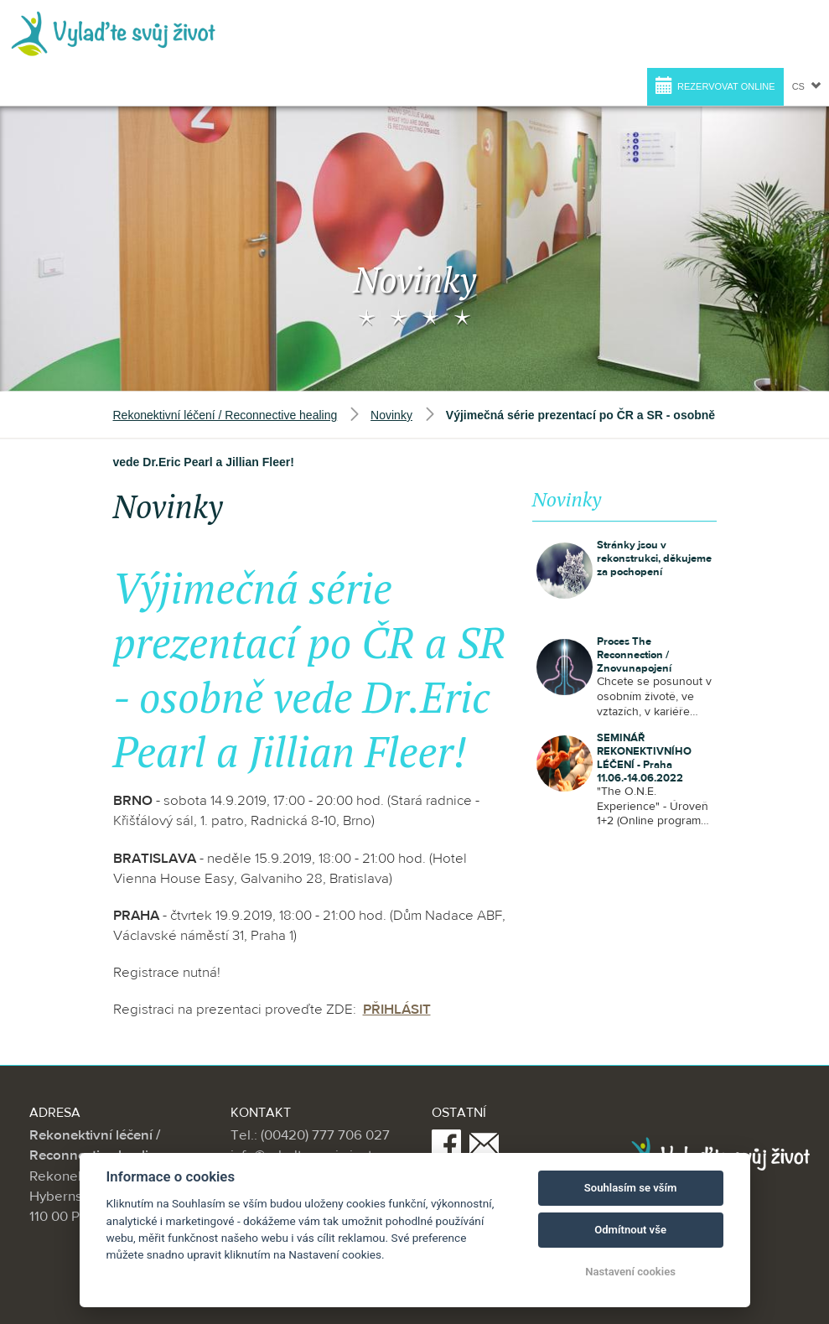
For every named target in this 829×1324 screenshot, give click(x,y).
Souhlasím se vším (630, 1187)
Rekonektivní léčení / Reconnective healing (225, 414)
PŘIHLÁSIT (397, 1008)
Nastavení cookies (630, 1271)
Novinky (391, 414)
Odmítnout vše (630, 1229)
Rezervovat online (715, 85)
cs (806, 85)
